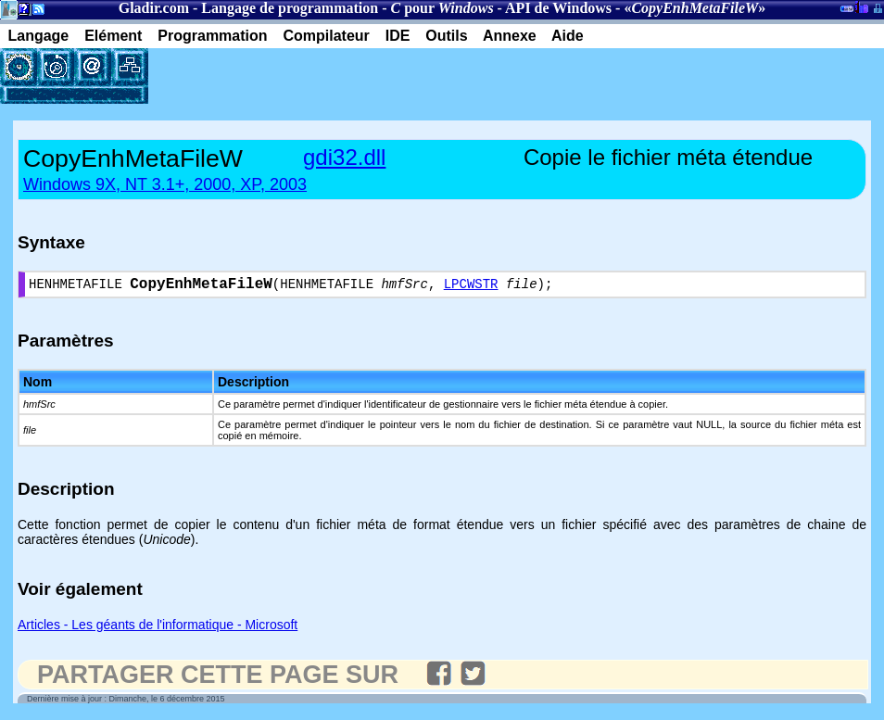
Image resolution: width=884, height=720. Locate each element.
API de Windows (558, 8)
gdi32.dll (344, 157)
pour (441, 8)
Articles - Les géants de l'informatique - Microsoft (157, 628)
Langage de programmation (289, 8)
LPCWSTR (471, 287)
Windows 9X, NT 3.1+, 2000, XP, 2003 (165, 184)
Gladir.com (154, 8)
